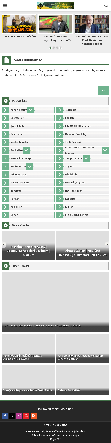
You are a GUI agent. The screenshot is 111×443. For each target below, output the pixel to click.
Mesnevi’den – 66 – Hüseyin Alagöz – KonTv (55, 38)
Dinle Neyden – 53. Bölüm (19, 36)
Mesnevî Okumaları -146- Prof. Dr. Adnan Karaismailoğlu (92, 40)
